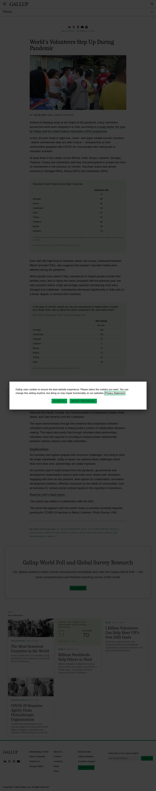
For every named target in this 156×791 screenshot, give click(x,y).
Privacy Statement (115, 393)
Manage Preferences (83, 401)
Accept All (59, 401)
